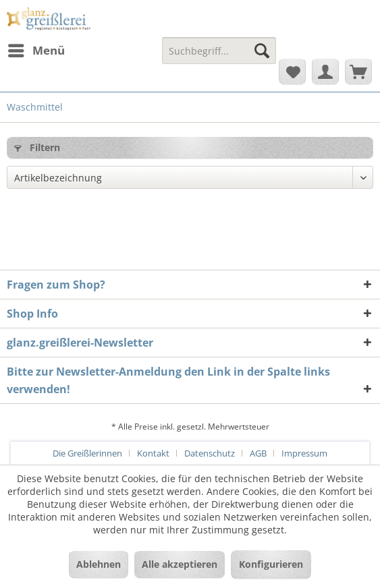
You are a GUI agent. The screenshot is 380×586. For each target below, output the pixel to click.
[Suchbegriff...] (219, 50)
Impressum (304, 453)
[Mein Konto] (325, 71)
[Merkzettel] (292, 71)
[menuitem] (36, 50)
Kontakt (153, 453)
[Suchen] (262, 50)
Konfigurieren (271, 564)
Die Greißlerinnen (87, 453)
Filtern (37, 147)
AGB (258, 453)
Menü (36, 49)
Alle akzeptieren (179, 564)
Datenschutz (209, 453)
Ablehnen (98, 564)
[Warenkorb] (358, 71)
